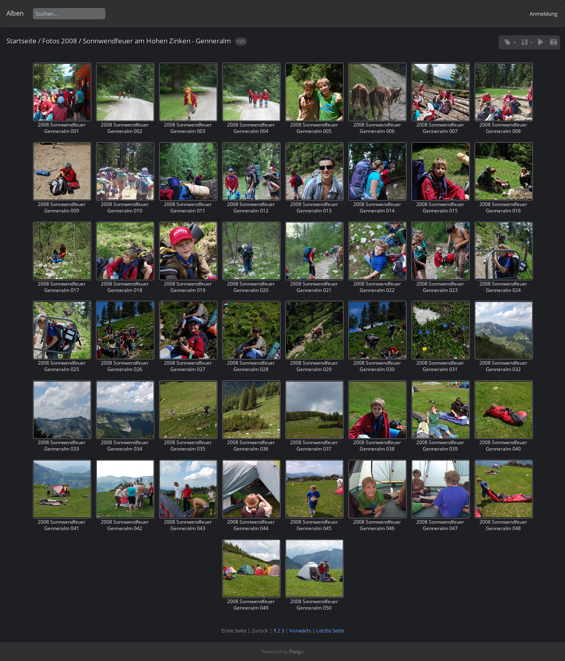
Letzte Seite (330, 630)
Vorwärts (300, 630)
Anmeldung (543, 13)
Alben (15, 13)
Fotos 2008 (59, 40)
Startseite (21, 40)
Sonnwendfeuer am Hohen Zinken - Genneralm (157, 40)
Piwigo (296, 651)
